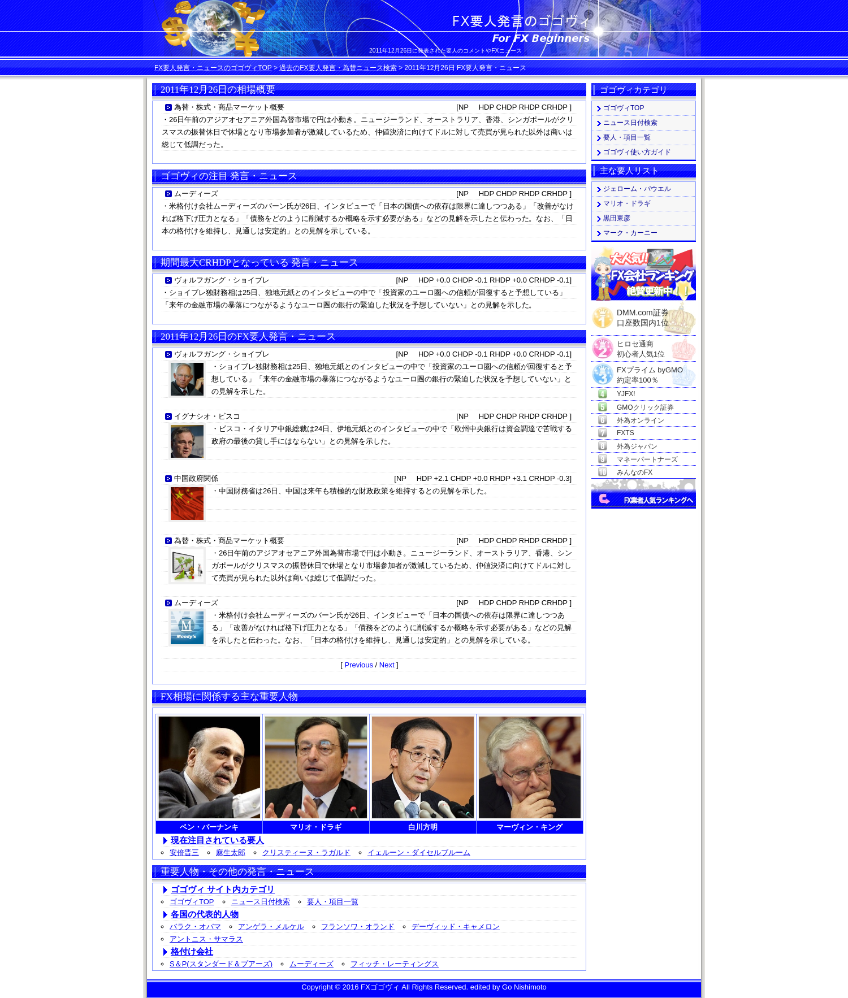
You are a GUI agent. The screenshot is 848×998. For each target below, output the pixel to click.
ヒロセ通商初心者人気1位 (641, 344)
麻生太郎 (230, 852)
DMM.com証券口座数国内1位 (643, 314)
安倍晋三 (184, 852)
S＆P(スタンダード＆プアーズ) (221, 964)
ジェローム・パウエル (637, 189)
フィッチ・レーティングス (395, 964)
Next (387, 665)
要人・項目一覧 (332, 901)
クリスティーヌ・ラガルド (306, 852)
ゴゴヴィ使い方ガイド (637, 152)
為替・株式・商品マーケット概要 (229, 107)
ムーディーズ (196, 193)
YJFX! (626, 394)
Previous (358, 665)
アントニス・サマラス (206, 939)
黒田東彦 (616, 218)
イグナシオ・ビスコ (207, 416)
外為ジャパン (637, 446)
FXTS (625, 433)
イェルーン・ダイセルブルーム (418, 852)
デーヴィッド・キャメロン (456, 926)
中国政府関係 (196, 478)
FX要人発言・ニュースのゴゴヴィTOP (213, 68)
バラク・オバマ (195, 926)
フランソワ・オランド (358, 926)
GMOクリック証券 (645, 407)
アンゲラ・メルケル (271, 926)
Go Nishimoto (524, 987)
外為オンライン (640, 420)
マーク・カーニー (630, 233)
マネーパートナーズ (647, 459)
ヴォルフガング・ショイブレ (222, 280)
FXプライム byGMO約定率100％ (650, 370)
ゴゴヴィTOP (192, 901)
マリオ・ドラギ (627, 203)
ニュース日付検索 (260, 901)
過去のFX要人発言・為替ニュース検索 (337, 68)
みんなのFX (634, 472)
